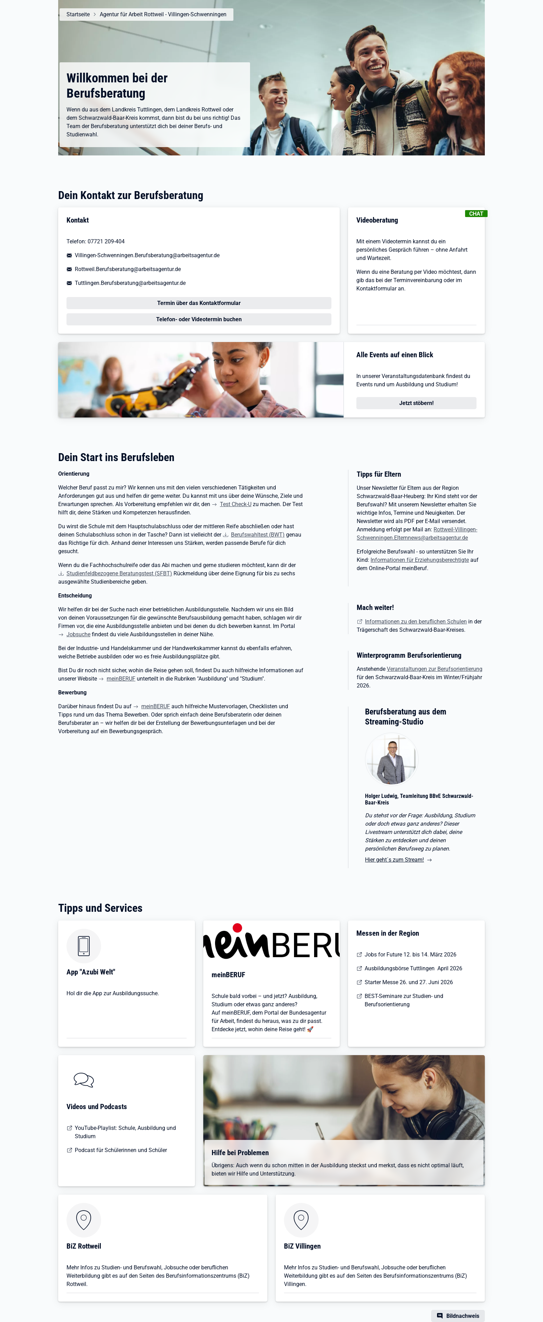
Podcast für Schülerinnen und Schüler (121, 1150)
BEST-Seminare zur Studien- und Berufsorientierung (404, 1000)
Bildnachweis (462, 1316)
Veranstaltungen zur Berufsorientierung (434, 669)
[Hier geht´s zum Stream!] (421, 800)
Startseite (78, 14)
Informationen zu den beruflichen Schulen (416, 621)
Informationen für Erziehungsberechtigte (420, 560)
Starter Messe (381, 982)
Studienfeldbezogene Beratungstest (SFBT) (119, 573)
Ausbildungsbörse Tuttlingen (400, 968)
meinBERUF (121, 678)
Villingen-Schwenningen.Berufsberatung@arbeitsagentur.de (147, 255)
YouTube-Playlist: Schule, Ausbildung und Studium (125, 1132)
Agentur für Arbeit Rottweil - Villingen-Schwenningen (163, 14)
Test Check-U (235, 504)
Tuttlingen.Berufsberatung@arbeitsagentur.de (130, 283)
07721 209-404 (106, 241)
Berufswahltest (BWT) (258, 534)
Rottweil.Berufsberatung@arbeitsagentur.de (128, 269)
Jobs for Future (383, 954)
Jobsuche (78, 634)
